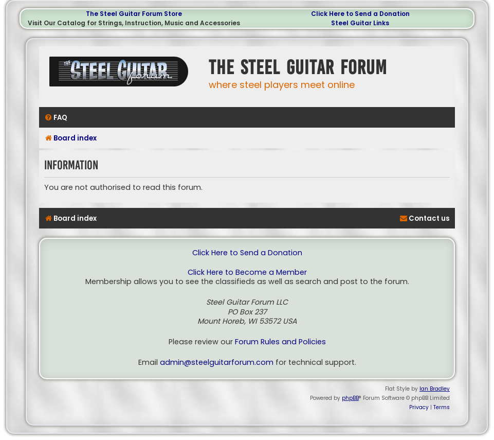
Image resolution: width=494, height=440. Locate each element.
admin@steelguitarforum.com (216, 362)
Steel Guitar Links (360, 23)
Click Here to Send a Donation (360, 13)
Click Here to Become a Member (247, 272)
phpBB (350, 398)
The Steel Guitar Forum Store (134, 13)
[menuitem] (55, 117)
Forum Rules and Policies (280, 342)
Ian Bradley (434, 389)
